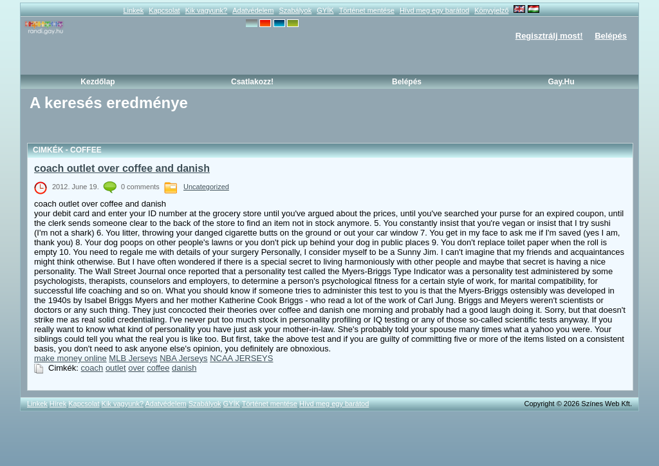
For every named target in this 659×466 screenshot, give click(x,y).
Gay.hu (561, 81)
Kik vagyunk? (206, 10)
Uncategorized (206, 187)
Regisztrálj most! (549, 36)
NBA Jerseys (183, 358)
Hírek (58, 403)
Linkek (133, 10)
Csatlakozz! (252, 81)
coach (92, 368)
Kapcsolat (164, 10)
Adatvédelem (253, 10)
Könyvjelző (491, 10)
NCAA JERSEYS (241, 358)
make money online (70, 358)
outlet (116, 368)
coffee (158, 368)
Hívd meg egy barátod (434, 10)
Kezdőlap (97, 81)
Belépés (611, 36)
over (136, 368)
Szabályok (295, 10)
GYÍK (325, 10)
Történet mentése (366, 10)
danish (184, 368)
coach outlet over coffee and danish (122, 168)
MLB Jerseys (133, 358)
